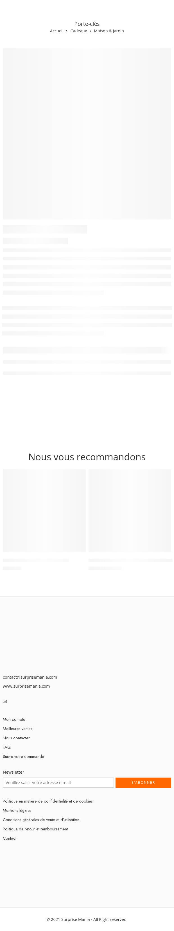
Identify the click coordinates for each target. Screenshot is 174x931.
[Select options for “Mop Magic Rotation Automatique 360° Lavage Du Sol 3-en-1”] (163, 552)
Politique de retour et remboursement (35, 829)
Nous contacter (16, 738)
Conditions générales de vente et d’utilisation (41, 820)
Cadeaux (78, 31)
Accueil (56, 31)
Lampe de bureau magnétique (36, 560)
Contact (9, 838)
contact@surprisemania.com (30, 677)
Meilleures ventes (17, 728)
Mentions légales (17, 810)
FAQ (7, 747)
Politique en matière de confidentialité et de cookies (48, 801)
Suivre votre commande (23, 756)
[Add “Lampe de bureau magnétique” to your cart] (78, 552)
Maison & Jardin (109, 31)
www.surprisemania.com (26, 686)
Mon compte (14, 719)
